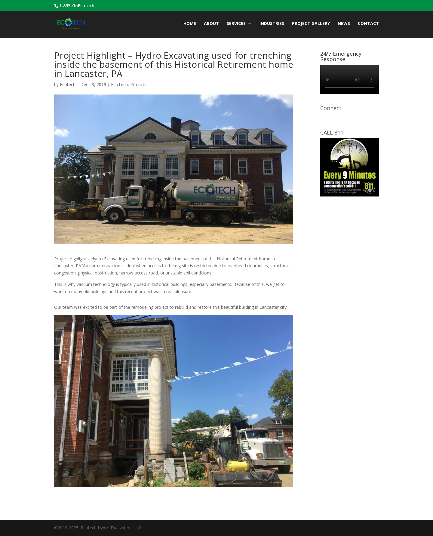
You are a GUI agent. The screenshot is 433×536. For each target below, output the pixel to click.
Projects (138, 84)
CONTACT (368, 23)
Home (189, 23)
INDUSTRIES (271, 23)
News (344, 23)
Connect (331, 108)
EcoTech (119, 84)
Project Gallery (311, 23)
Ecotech (67, 84)
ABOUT (211, 23)
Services (236, 23)
